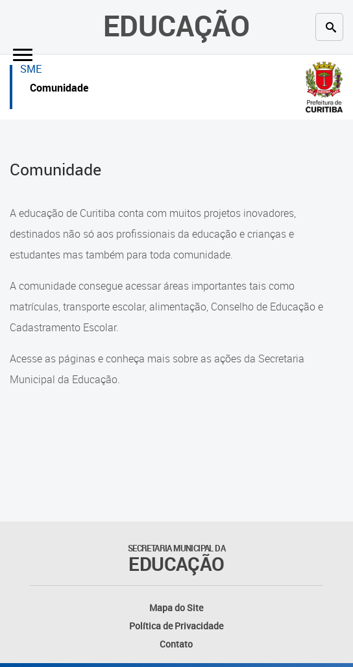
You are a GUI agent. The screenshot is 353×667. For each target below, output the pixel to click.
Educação (176, 25)
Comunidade (59, 89)
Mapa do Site (176, 607)
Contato (176, 644)
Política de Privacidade (176, 626)
